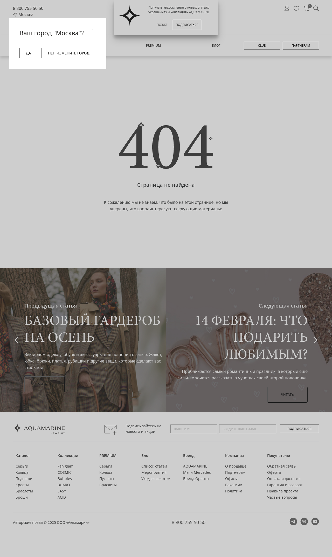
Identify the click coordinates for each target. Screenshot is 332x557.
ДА (28, 53)
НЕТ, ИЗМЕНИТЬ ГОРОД (68, 53)
